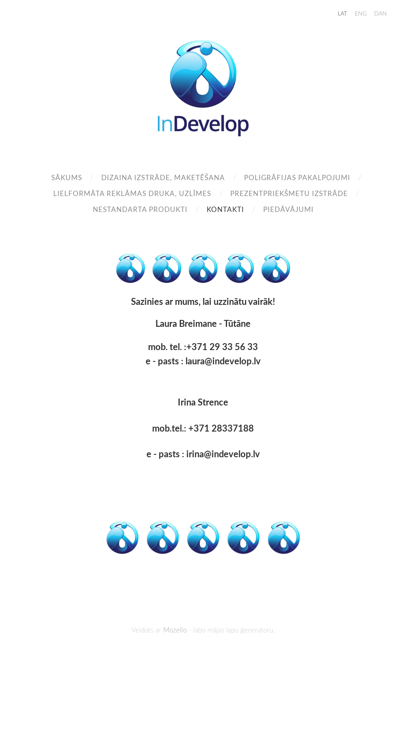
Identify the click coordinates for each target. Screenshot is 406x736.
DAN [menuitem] (380, 13)
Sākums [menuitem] (66, 177)
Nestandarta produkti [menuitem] (140, 209)
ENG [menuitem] (361, 13)
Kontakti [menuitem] (225, 209)
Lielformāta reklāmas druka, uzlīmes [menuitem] (132, 193)
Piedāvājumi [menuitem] (288, 209)
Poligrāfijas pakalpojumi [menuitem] (297, 177)
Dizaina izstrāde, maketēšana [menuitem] (163, 177)
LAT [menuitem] (342, 13)
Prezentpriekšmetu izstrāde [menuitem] (289, 193)
